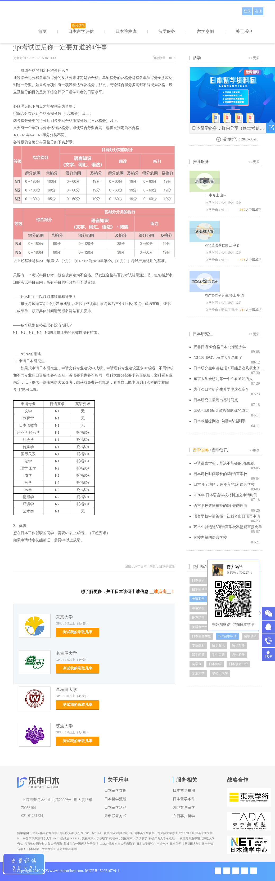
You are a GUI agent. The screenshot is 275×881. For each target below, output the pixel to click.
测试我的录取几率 (77, 632)
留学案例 (205, 31)
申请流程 (198, 608)
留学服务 (166, 31)
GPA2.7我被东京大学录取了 (117, 843)
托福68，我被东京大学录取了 (128, 838)
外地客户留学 (184, 807)
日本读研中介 (238, 664)
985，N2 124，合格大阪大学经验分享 (109, 833)
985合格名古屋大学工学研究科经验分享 (58, 833)
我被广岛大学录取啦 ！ (163, 838)
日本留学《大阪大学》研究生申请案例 (52, 849)
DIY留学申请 (227, 636)
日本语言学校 (201, 636)
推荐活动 (198, 617)
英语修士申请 (201, 627)
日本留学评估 (81, 31)
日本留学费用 (184, 791)
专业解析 (198, 645)
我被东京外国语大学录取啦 (81, 843)
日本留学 (215, 664)
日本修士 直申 (216, 195)
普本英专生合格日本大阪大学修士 (156, 833)
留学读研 (250, 636)
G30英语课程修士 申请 (222, 245)
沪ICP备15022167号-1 (102, 871)
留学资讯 (220, 450)
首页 (42, 31)
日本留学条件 (184, 799)
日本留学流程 (115, 799)
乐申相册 (238, 655)
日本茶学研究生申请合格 (152, 843)
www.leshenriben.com (66, 871)
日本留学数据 (115, 791)
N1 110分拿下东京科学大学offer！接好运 (43, 838)
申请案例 (198, 599)
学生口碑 (218, 655)
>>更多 (254, 58)
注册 (258, 11)
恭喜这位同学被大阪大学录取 (43, 843)
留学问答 (198, 655)
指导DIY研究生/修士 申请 (224, 295)
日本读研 (198, 580)
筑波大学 (64, 726)
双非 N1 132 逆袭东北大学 (196, 833)
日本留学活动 (115, 807)
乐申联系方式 (115, 816)
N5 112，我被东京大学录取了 (89, 838)
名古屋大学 (66, 653)
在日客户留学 (184, 816)
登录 (247, 11)
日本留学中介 (201, 589)
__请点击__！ (162, 591)
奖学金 (196, 664)
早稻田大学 (66, 689)
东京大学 (64, 617)
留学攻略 (201, 450)
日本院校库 (126, 31)
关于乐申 (244, 31)
